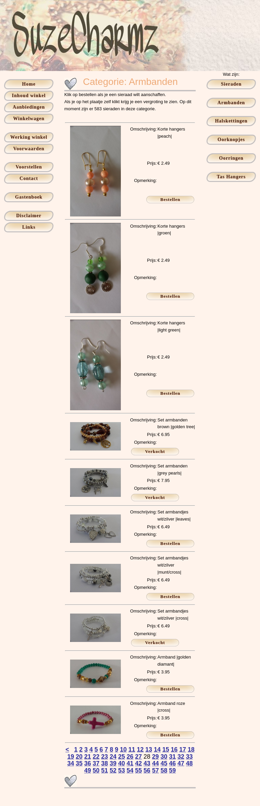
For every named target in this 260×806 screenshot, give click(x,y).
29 (155, 756)
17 (182, 749)
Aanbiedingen (29, 107)
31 (172, 756)
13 (148, 749)
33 (189, 756)
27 (138, 756)
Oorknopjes (231, 139)
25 (121, 756)
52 (113, 770)
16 (174, 749)
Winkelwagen (28, 118)
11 (131, 749)
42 (138, 763)
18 (191, 749)
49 (87, 770)
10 (123, 749)
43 (147, 763)
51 (104, 770)
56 (147, 770)
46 (172, 763)
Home (29, 84)
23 (104, 756)
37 (96, 763)
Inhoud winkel (29, 95)
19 (70, 756)
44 (155, 763)
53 (121, 770)
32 (180, 756)
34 (70, 763)
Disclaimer (29, 215)
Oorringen (231, 158)
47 (180, 763)
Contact (29, 178)
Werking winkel (28, 137)
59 (172, 770)
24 (113, 756)
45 (163, 763)
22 (96, 756)
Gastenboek (29, 197)
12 (140, 749)
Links (28, 227)
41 (130, 763)
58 (163, 770)
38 (104, 763)
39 (113, 763)
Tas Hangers (231, 176)
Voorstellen (29, 166)
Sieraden (231, 84)
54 (130, 770)
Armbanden (231, 102)
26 (130, 756)
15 (165, 749)
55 (138, 770)
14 (157, 749)
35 (79, 763)
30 (163, 756)
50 (96, 770)
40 (121, 763)
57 (155, 770)
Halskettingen (231, 120)
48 (189, 763)
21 (87, 756)
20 (79, 756)
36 (87, 763)
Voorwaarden (28, 148)
